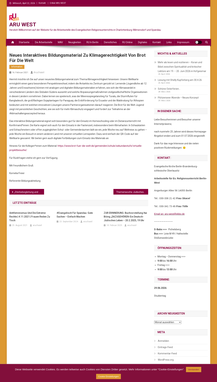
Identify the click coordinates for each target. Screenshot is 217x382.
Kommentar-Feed (167, 353)
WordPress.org (166, 359)
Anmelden (163, 341)
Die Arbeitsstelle (43, 42)
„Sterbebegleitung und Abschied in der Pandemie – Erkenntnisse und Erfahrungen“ (29, 192)
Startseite (24, 42)
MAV (60, 42)
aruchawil (39, 72)
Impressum (183, 42)
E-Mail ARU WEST (58, 3)
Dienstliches (110, 42)
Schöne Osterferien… (169, 88)
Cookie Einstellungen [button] (108, 376)
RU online (127, 42)
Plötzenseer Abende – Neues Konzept (178, 97)
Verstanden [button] (193, 369)
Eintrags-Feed (165, 347)
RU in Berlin (92, 42)
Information (16, 67)
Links (169, 42)
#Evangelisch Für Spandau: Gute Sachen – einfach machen (75, 215)
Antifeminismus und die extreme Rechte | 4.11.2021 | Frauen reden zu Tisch (29, 217)
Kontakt (42, 3)
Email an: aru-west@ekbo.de (169, 214)
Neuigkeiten (74, 42)
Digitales (142, 42)
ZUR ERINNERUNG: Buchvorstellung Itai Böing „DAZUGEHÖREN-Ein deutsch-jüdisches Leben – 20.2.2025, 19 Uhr (125, 217)
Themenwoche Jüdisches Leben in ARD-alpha (132, 192)
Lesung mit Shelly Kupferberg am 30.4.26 (180, 80)
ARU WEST (22, 24)
